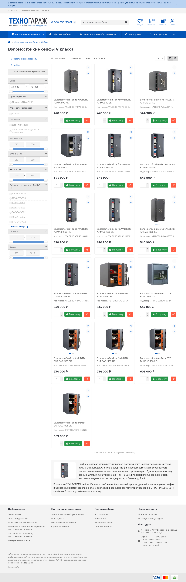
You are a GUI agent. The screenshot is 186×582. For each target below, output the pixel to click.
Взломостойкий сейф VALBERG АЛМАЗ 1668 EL (114, 230)
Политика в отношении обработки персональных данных (26, 528)
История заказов (103, 522)
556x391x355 (18, 217)
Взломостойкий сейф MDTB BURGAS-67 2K (155, 295)
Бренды (169, 34)
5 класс (16, 113)
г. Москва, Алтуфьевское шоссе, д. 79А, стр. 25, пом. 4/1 (159, 531)
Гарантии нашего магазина (22, 522)
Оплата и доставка (30, 11)
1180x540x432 (19, 193)
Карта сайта (14, 567)
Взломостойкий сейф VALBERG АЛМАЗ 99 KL (71, 101)
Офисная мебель (57, 34)
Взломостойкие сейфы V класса (29, 71)
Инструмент (126, 34)
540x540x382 (19, 212)
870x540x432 (19, 221)
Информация (16, 509)
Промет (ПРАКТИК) (22, 102)
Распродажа (150, 34)
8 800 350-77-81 (61, 22)
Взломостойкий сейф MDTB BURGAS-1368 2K (112, 359)
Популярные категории (66, 509)
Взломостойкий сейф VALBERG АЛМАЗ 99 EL (114, 101)
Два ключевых (20, 125)
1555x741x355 (18, 207)
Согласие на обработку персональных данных (20, 534)
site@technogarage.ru (152, 518)
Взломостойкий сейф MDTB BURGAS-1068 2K (69, 424)
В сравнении (101, 514)
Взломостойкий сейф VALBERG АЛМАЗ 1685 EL (157, 166)
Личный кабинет (105, 509)
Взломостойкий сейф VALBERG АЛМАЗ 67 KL (157, 101)
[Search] (105, 22)
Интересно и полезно (19, 540)
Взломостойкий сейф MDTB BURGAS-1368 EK (69, 359)
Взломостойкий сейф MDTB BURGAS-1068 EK (155, 359)
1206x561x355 (19, 198)
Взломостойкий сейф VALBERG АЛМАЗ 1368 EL (71, 295)
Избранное (100, 518)
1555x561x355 (18, 203)
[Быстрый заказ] (87, 120)
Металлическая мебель (24, 34)
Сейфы (44, 42)
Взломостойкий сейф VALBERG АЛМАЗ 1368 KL (157, 230)
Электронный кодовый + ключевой (25, 131)
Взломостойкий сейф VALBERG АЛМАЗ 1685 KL (114, 166)
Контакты (46, 11)
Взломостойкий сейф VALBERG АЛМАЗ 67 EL (71, 166)
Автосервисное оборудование (93, 34)
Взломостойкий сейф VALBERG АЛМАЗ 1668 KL (71, 230)
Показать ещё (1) (19, 226)
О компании (13, 11)
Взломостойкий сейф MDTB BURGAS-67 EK (112, 295)
